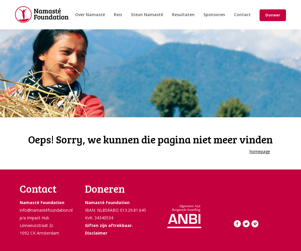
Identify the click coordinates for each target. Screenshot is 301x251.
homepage (260, 151)
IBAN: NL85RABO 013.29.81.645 (115, 210)
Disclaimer (96, 233)
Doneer (272, 15)
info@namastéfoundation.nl (46, 210)
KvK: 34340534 (99, 218)
